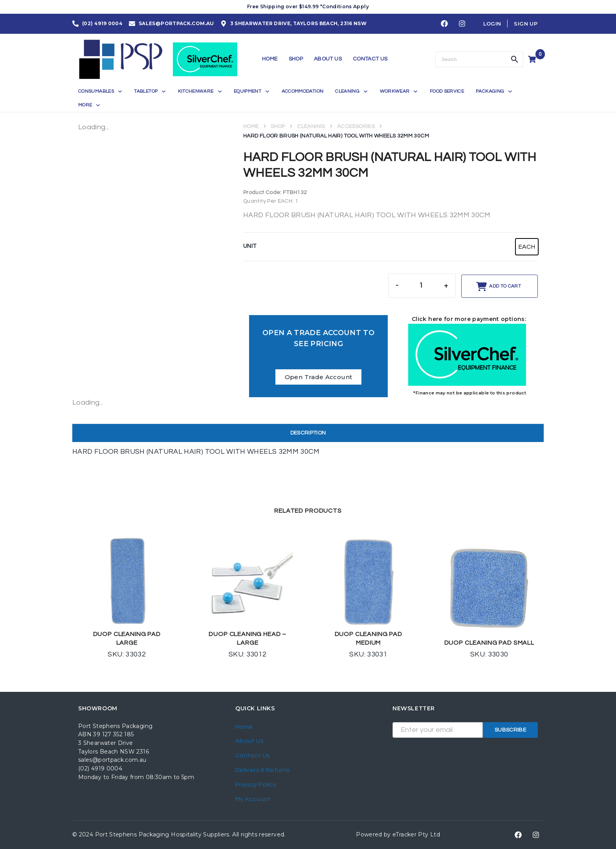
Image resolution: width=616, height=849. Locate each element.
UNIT (250, 246)
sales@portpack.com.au (112, 759)
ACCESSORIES (356, 126)
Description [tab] (308, 433)
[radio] (527, 247)
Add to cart (505, 286)
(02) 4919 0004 (100, 768)
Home (250, 126)
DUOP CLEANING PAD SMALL (489, 643)
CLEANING (311, 126)
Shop (278, 126)
